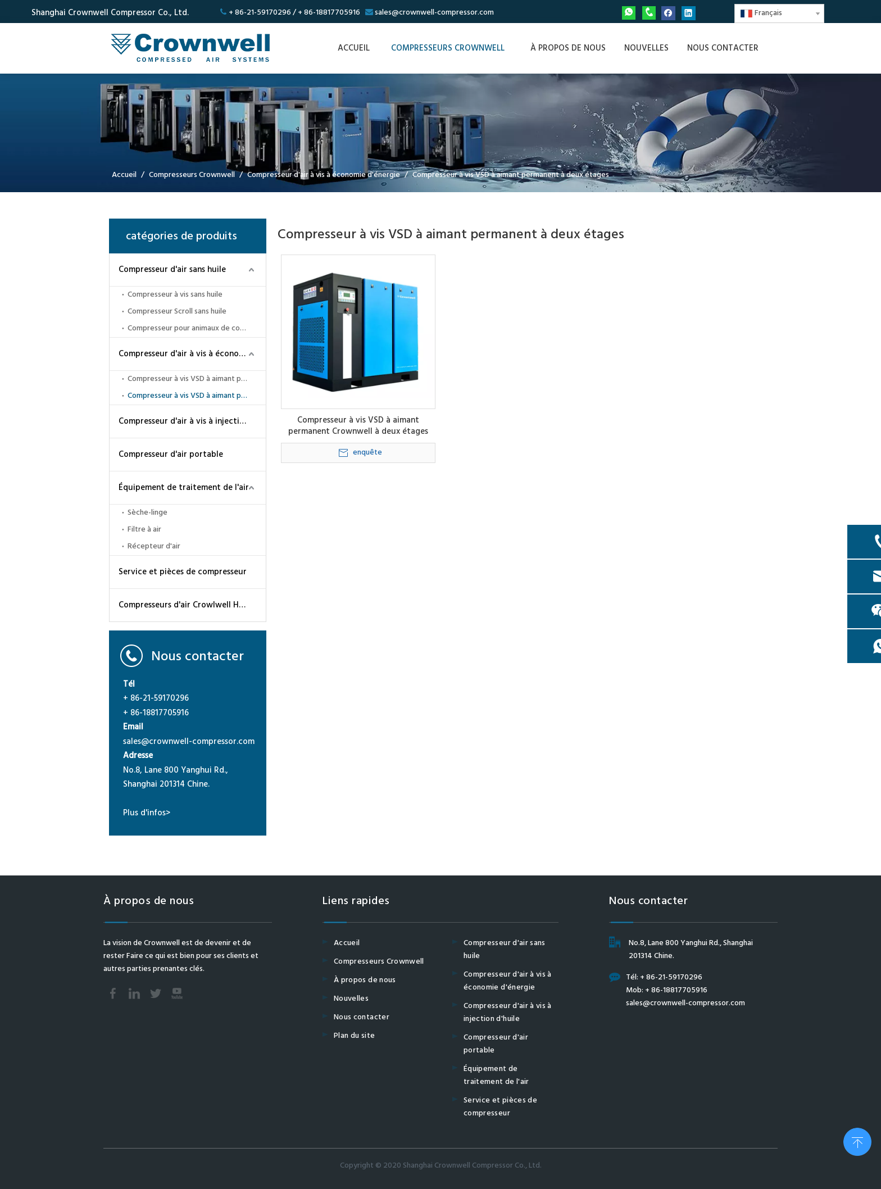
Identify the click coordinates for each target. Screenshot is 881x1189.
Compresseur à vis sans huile (175, 294)
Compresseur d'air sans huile (172, 269)
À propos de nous (365, 980)
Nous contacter (361, 1017)
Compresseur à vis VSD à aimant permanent (197, 379)
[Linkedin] (689, 13)
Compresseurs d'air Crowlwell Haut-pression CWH (192, 605)
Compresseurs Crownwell (379, 961)
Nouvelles (351, 998)
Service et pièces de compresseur (183, 572)
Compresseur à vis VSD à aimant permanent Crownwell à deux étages (358, 426)
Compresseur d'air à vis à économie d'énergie (192, 354)
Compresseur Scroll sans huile (177, 311)
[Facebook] (668, 13)
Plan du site (354, 1035)
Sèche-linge (147, 512)
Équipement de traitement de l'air (184, 487)
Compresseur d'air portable (171, 454)
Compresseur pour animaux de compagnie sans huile (197, 328)
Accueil (347, 943)
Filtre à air (144, 529)
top (857, 1141)
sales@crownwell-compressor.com (434, 12)
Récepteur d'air (154, 546)
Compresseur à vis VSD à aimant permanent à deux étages (197, 395)
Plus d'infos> (146, 813)
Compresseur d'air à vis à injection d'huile (192, 421)
